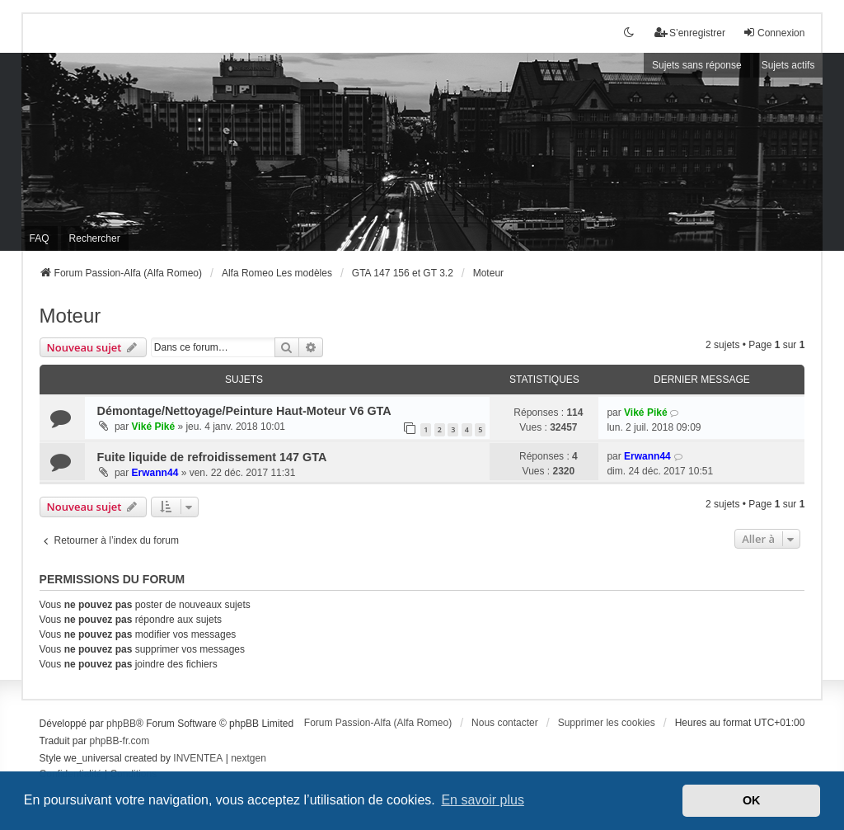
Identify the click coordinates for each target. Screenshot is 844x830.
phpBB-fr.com (120, 741)
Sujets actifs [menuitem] (788, 65)
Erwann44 (155, 473)
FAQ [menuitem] (39, 238)
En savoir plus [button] (482, 800)
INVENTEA (198, 758)
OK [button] (752, 800)
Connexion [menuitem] (773, 32)
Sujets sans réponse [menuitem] (697, 65)
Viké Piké (154, 426)
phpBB (121, 723)
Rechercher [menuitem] (94, 238)
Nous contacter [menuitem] (504, 723)
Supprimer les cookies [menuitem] (606, 723)
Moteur (70, 315)
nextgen (248, 758)
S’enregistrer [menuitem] (689, 32)
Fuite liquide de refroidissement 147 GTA (212, 457)
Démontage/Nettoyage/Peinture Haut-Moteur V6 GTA (244, 410)
